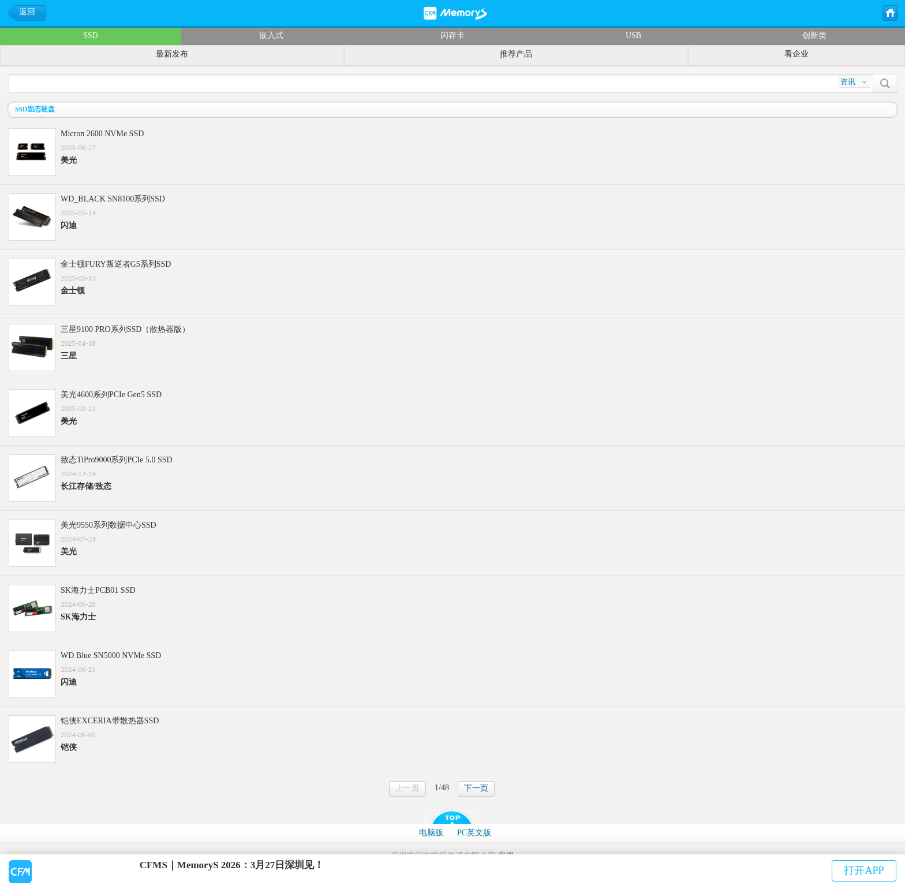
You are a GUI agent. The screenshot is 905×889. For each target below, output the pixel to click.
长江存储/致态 (86, 486)
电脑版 (431, 832)
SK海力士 (78, 616)
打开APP (864, 870)
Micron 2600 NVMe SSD (102, 133)
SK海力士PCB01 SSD (98, 590)
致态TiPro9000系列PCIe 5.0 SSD (117, 459)
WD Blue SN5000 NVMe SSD (111, 655)
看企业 (796, 54)
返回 (27, 12)
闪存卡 (452, 35)
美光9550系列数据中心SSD (108, 525)
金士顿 (73, 290)
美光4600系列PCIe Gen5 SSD (111, 394)
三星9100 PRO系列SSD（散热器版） (125, 329)
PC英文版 (474, 832)
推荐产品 (516, 54)
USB (633, 35)
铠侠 (69, 747)
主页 (889, 12)
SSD (90, 35)
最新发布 (172, 54)
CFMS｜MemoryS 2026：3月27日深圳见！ (232, 865)
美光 (69, 160)
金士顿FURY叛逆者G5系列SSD (116, 264)
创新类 (814, 35)
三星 (69, 356)
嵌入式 (271, 35)
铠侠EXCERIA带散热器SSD (110, 720)
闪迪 (69, 225)
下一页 (476, 788)
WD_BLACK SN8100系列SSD (113, 199)
